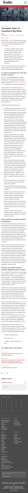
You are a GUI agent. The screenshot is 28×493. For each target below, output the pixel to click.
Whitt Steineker (10, 35)
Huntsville (3, 443)
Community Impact (18, 441)
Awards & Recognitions (5, 420)
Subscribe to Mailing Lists (6, 476)
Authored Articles (4, 421)
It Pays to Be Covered (5, 465)
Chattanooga (3, 438)
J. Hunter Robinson (19, 35)
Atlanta (2, 434)
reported (5, 77)
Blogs (5, 6)
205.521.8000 (15, 482)
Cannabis (5, 386)
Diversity (15, 437)
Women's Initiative (17, 438)
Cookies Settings (5, 488)
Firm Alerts (3, 424)
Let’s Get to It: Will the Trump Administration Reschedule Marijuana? (12, 354)
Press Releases (4, 429)
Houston (3, 441)
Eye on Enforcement (5, 461)
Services (15, 435)
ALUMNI (22, 486)
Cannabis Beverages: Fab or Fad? (9, 367)
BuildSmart (3, 458)
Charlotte (3, 437)
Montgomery (4, 447)
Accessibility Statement (8, 486)
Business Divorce (4, 459)
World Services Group (8, 487)
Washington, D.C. (4, 451)
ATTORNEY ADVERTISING (18, 487)
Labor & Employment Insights (7, 467)
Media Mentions (4, 427)
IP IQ (2, 464)
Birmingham (3, 435)
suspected (10, 40)
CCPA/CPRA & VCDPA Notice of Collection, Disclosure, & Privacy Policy (14, 484)
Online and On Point (5, 468)
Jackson (3, 444)
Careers (15, 420)
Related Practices (6, 382)
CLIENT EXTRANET (5, 482)
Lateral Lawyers (17, 423)
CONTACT (10, 482)
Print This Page (6, 15)
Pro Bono (16, 440)
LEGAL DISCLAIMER (22, 482)
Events (2, 423)
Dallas (2, 440)
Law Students (16, 421)
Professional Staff (17, 424)
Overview (16, 434)
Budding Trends (4, 456)
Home (2, 6)
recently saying (22, 301)
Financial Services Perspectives (7, 462)
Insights (2, 426)
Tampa (2, 450)
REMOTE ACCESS (16, 486)
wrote (2, 45)
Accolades (16, 443)
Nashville (3, 448)
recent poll (17, 274)
